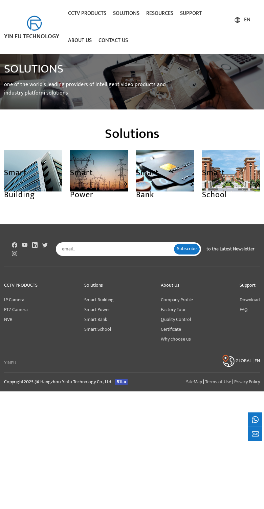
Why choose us (176, 339)
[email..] (117, 249)
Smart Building (99, 300)
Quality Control (176, 319)
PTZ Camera (16, 310)
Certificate (171, 329)
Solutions (126, 13)
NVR (8, 319)
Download (250, 300)
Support (191, 13)
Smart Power (97, 310)
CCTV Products (87, 13)
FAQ (244, 310)
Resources (159, 13)
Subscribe (187, 249)
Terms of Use (218, 382)
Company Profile (177, 300)
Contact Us (113, 40)
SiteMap (194, 382)
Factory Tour (173, 310)
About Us (80, 40)
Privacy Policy (247, 382)
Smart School (97, 329)
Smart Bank (95, 319)
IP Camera (14, 300)
